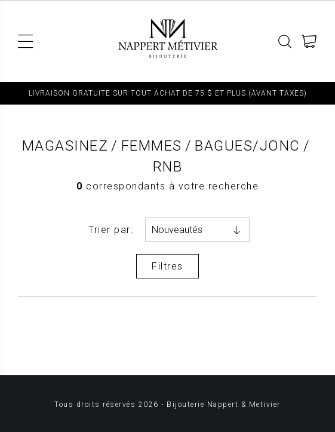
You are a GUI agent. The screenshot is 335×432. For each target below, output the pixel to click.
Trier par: (110, 229)
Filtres (167, 266)
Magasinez (65, 145)
